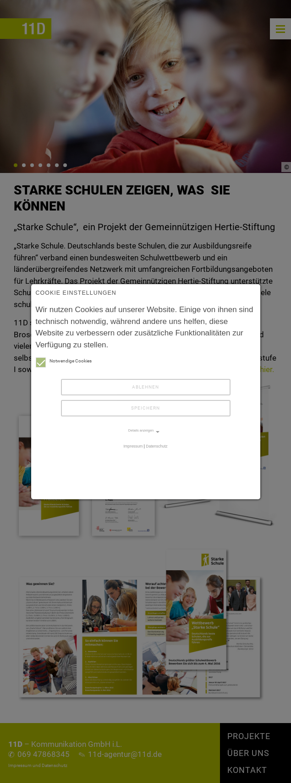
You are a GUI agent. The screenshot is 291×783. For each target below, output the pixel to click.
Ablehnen (145, 386)
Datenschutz (156, 446)
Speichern (145, 407)
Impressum (133, 446)
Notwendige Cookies (64, 360)
